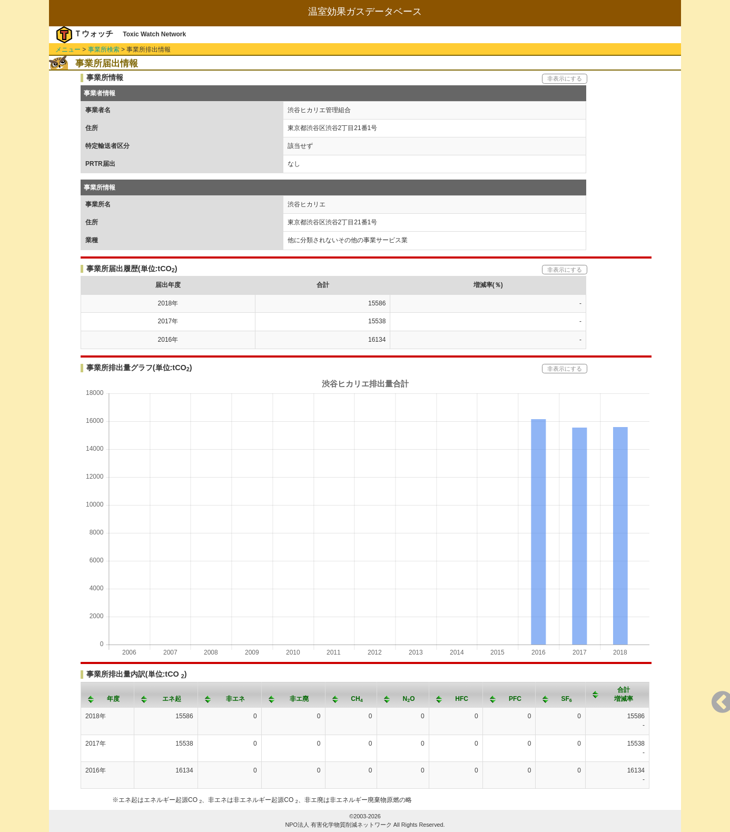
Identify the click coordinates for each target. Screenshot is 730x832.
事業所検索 (104, 49)
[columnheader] (107, 694)
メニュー (68, 49)
